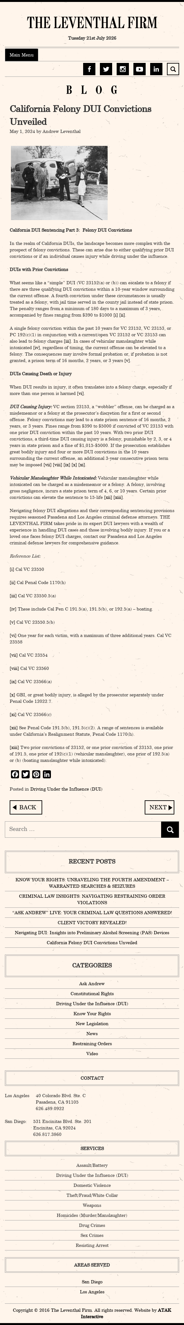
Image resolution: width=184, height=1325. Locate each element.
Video (92, 1054)
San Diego (92, 1282)
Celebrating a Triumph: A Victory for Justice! (26, 807)
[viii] (57, 465)
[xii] (108, 497)
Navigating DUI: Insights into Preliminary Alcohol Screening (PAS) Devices (159, 807)
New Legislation (92, 1024)
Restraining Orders (92, 1044)
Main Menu (22, 55)
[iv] (36, 347)
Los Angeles (92, 1292)
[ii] (122, 315)
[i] (115, 315)
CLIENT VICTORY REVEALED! (92, 922)
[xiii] (118, 497)
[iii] (67, 341)
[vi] (80, 393)
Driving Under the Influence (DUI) (66, 789)
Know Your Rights (92, 1014)
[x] (74, 465)
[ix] (66, 465)
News (92, 1034)
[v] (127, 360)
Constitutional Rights (92, 993)
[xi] (81, 465)
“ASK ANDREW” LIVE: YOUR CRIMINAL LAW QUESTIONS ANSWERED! (92, 912)
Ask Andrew (92, 983)
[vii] (48, 465)
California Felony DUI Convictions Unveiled (92, 943)
